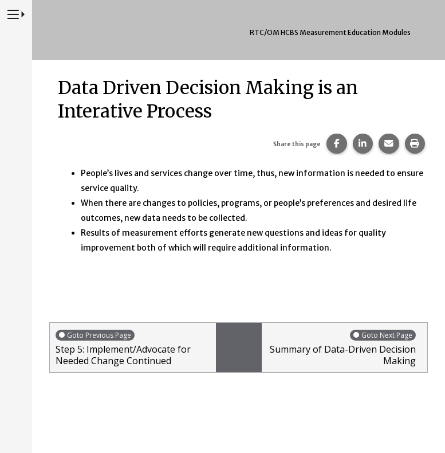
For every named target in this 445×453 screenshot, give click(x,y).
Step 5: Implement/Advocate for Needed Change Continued (133, 348)
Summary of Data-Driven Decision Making (341, 348)
